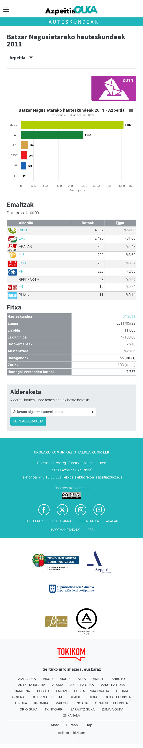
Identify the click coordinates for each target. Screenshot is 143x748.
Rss (91, 530)
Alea (82, 679)
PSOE (23, 263)
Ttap (88, 725)
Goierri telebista (47, 697)
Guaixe (75, 697)
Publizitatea (88, 521)
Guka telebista (118, 697)
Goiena (18, 697)
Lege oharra (60, 521)
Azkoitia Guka (113, 685)
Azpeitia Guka (82, 685)
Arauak (112, 521)
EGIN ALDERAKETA (28, 421)
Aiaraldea (27, 679)
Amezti (98, 679)
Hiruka (21, 703)
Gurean (72, 725)
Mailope (62, 703)
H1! (21, 255)
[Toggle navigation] (6, 10)
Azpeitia (21, 57)
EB (21, 286)
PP (21, 271)
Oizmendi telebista (111, 703)
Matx (55, 725)
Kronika (41, 703)
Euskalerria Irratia (91, 691)
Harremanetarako (65, 530)
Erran (61, 691)
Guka (93, 697)
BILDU (23, 230)
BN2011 (129, 316)
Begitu (43, 691)
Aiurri (65, 679)
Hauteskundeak (71, 21)
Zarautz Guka (82, 709)
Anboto (118, 679)
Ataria (57, 685)
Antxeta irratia (31, 685)
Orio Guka (28, 709)
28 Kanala (71, 715)
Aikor (48, 679)
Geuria (122, 691)
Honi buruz (34, 521)
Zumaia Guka (113, 709)
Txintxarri (54, 709)
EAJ (22, 238)
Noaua (82, 703)
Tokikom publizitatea (71, 733)
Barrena (22, 691)
